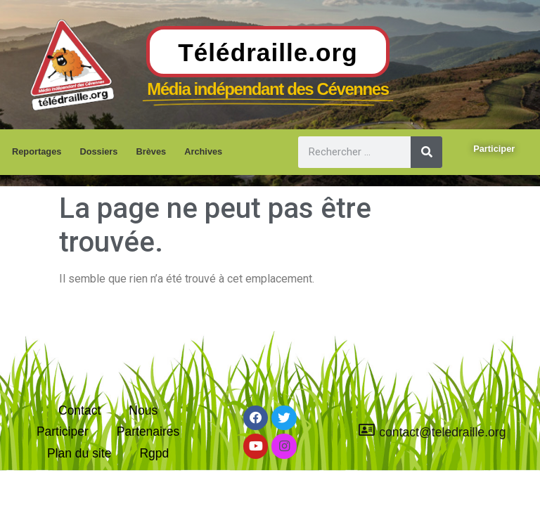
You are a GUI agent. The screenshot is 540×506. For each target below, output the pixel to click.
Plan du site (79, 453)
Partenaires (148, 431)
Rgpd (154, 453)
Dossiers (98, 151)
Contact (79, 409)
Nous (143, 409)
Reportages (36, 151)
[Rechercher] (426, 152)
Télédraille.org (268, 52)
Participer (62, 431)
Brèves (151, 151)
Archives (203, 151)
